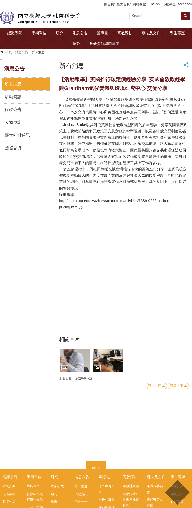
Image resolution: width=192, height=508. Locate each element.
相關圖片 (69, 339)
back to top (177, 492)
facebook (185, 4)
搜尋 (185, 16)
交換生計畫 (107, 499)
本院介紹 (9, 486)
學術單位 (39, 33)
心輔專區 (169, 4)
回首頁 (109, 4)
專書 (54, 502)
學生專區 (177, 33)
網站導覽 (139, 4)
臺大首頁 (123, 4)
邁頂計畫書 (131, 486)
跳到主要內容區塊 (2, 2)
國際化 (102, 33)
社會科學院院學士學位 (35, 496)
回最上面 (176, 386)
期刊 (54, 494)
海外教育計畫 (107, 489)
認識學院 (14, 33)
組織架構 (9, 494)
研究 (59, 33)
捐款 (76, 44)
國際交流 (13, 148)
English (154, 4)
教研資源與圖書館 (104, 44)
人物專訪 (13, 122)
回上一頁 (154, 386)
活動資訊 (13, 96)
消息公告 (80, 33)
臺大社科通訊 (17, 135)
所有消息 (38, 52)
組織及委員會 (155, 489)
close (96, 467)
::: (1, 58)
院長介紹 (9, 502)
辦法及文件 (151, 33)
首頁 (8, 52)
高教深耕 (124, 33)
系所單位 (33, 486)
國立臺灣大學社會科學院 (40, 17)
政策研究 (57, 486)
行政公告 (13, 109)
